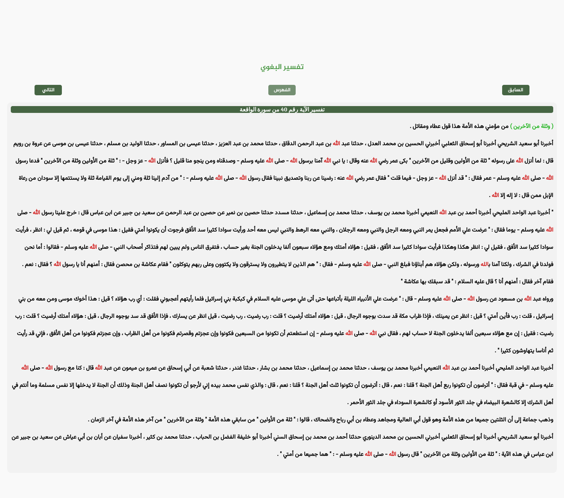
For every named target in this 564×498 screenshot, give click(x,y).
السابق (515, 90)
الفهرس (282, 90)
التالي (48, 90)
